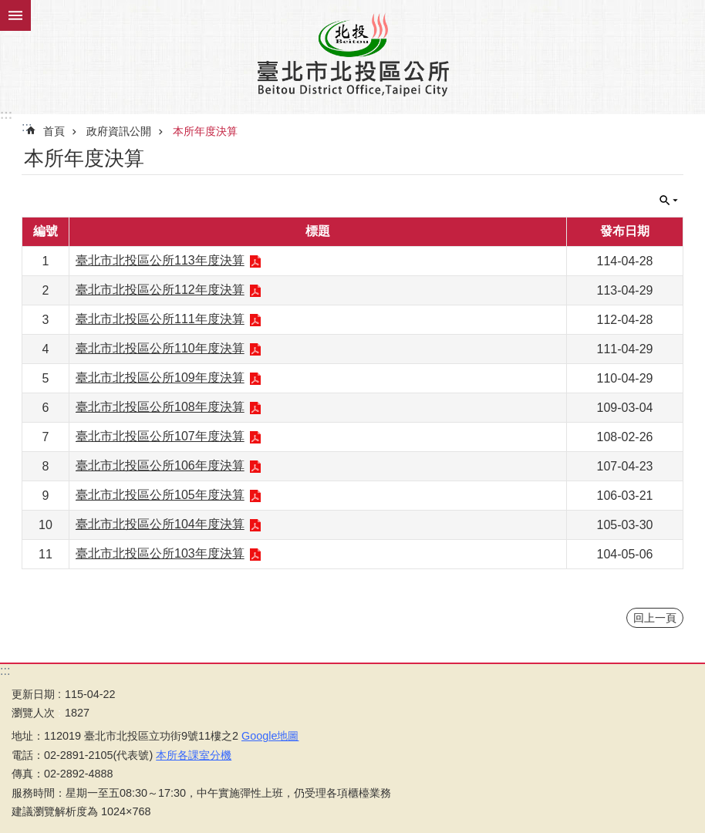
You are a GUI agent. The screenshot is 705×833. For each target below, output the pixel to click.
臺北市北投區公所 (352, 54)
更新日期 (33, 694)
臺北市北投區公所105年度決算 (160, 494)
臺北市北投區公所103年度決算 (160, 553)
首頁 (54, 131)
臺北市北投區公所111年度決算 (160, 318)
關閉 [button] (15, 15)
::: (6, 114)
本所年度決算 (205, 131)
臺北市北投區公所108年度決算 (160, 406)
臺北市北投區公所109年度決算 (160, 377)
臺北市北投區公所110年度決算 (160, 348)
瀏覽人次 (33, 713)
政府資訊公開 (118, 131)
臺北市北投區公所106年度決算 (160, 465)
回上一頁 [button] (654, 618)
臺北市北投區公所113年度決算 (160, 260)
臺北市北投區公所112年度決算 (160, 289)
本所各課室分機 (193, 755)
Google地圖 (270, 736)
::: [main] (27, 126)
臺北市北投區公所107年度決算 (160, 436)
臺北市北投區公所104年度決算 (160, 524)
